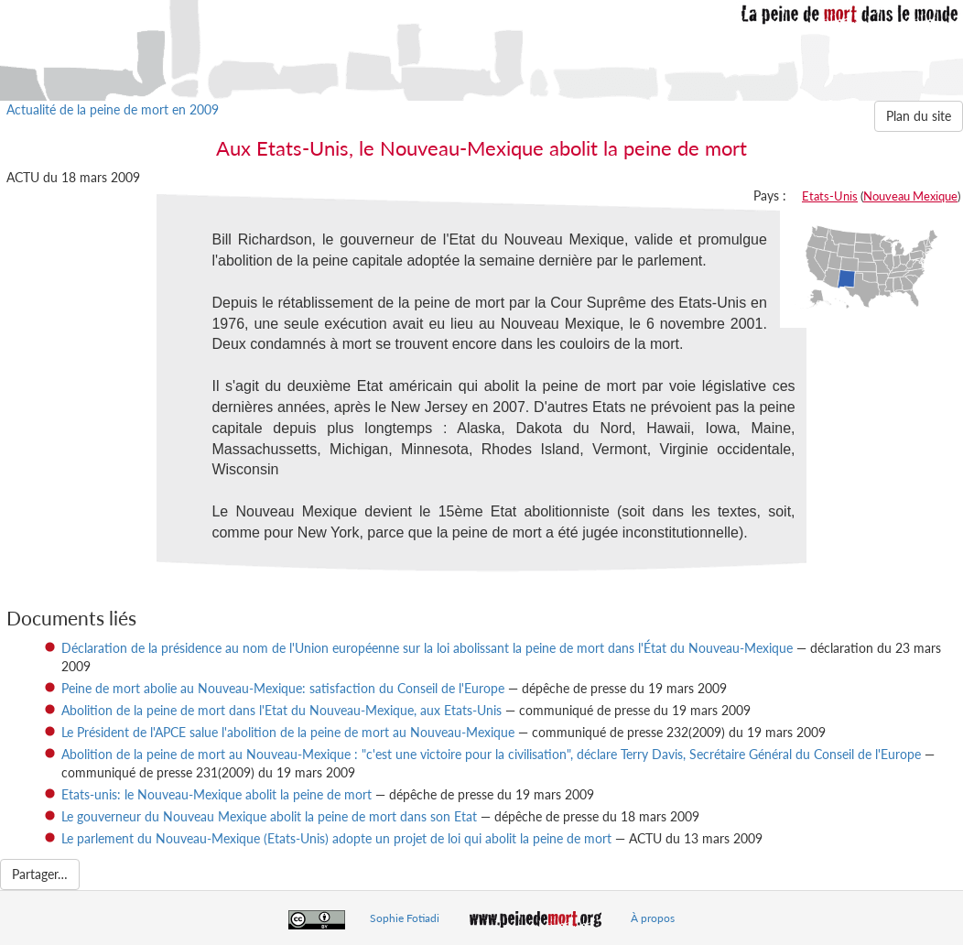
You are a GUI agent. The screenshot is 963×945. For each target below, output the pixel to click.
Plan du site (918, 116)
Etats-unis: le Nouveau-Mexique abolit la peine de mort (216, 794)
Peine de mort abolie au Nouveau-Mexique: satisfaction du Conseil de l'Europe (282, 688)
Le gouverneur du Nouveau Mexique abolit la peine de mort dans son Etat (269, 816)
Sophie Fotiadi (404, 918)
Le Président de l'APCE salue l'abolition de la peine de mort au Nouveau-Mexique (287, 732)
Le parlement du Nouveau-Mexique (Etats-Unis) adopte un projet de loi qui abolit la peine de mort (336, 838)
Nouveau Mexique (910, 196)
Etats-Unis (830, 196)
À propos (653, 918)
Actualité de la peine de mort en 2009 (112, 109)
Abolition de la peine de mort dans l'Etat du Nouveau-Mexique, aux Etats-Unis (281, 710)
